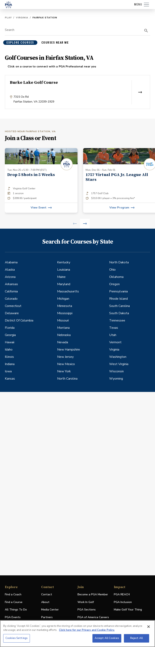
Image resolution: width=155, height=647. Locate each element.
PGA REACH (122, 595)
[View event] (41, 208)
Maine (61, 277)
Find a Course (13, 602)
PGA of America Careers (93, 617)
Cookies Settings (16, 638)
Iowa (8, 371)
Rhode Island (118, 298)
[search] (146, 31)
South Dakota (119, 313)
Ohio (112, 269)
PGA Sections (87, 609)
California (11, 291)
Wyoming (116, 378)
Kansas (10, 378)
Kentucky (63, 262)
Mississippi (64, 313)
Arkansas (11, 284)
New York (64, 371)
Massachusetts (68, 291)
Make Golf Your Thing (128, 610)
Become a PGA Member (93, 594)
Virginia (22, 17)
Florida (10, 328)
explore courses (20, 42)
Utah (112, 335)
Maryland (63, 284)
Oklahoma (116, 277)
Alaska (10, 269)
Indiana (10, 364)
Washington (117, 357)
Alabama (11, 262)
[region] (77, 633)
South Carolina (119, 306)
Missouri (63, 320)
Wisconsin (116, 371)
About (45, 602)
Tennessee (117, 320)
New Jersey (65, 357)
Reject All (136, 638)
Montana (63, 328)
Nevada (62, 342)
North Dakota (119, 262)
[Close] (148, 626)
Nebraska (64, 335)
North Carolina (67, 378)
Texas (113, 328)
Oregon (114, 284)
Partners (47, 617)
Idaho (9, 349)
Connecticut (13, 306)
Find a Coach (13, 594)
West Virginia (118, 364)
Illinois (9, 357)
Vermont (115, 342)
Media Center (50, 610)
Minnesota (64, 306)
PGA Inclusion (123, 602)
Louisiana (63, 269)
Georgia (10, 335)
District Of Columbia (19, 320)
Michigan (63, 298)
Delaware (12, 313)
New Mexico (66, 364)
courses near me (55, 42)
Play (8, 17)
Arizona (10, 277)
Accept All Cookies (107, 638)
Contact (46, 594)
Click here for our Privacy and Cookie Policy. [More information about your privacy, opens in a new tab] (87, 630)
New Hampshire (68, 349)
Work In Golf (86, 602)
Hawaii (9, 342)
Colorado (11, 298)
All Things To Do (16, 609)
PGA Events (13, 617)
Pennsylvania (118, 291)
